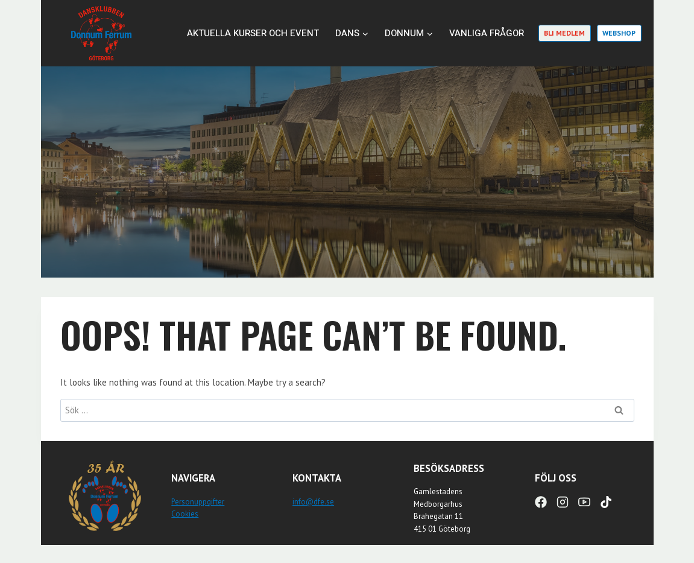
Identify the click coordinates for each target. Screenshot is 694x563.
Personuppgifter (197, 502)
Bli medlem (564, 32)
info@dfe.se (313, 502)
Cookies (184, 514)
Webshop (619, 32)
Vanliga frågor (486, 33)
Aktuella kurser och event (253, 33)
